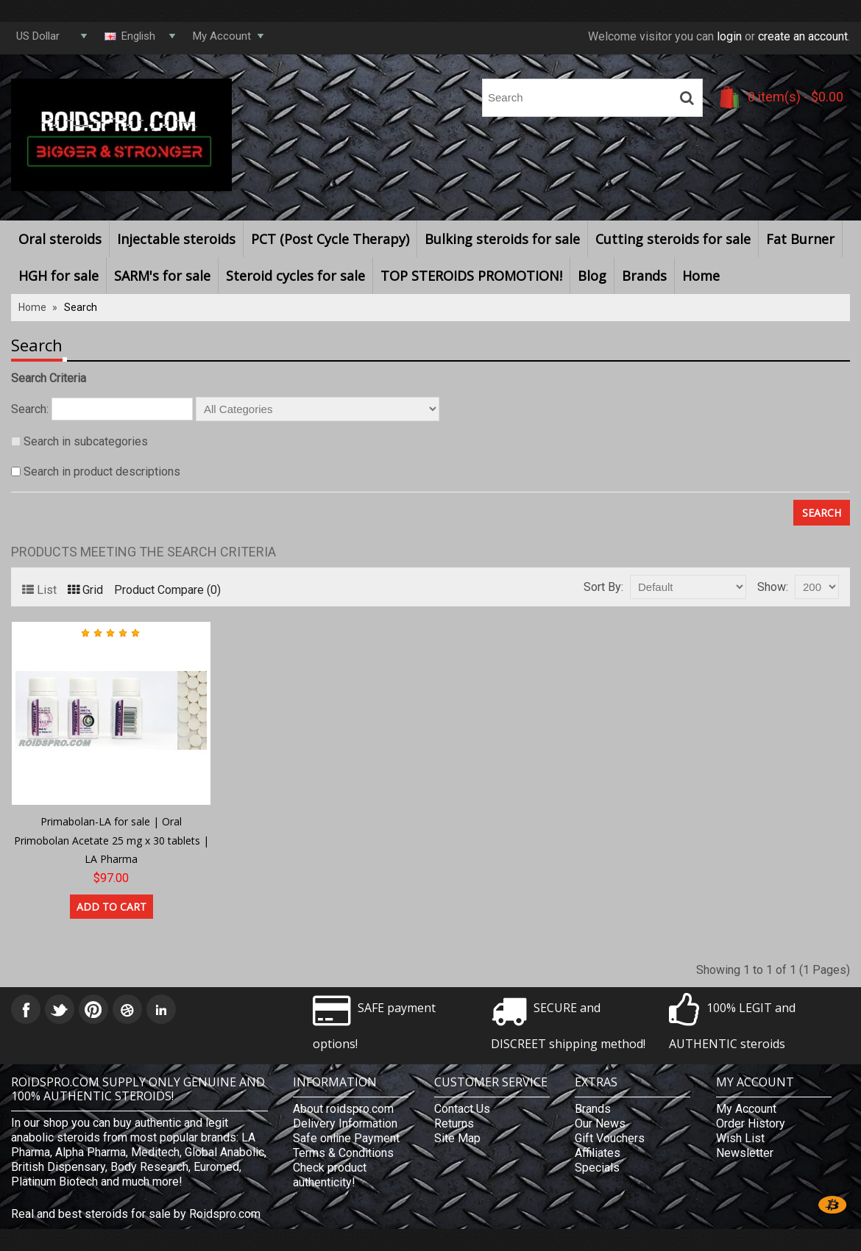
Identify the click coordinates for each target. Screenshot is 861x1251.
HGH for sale (58, 275)
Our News (600, 1123)
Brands (644, 275)
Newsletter (744, 1153)
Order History (750, 1123)
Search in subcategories (86, 441)
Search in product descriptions (102, 471)
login (729, 36)
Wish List (740, 1138)
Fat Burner (800, 239)
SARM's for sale (162, 275)
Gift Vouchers (610, 1138)
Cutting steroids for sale (673, 239)
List (39, 590)
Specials (597, 1168)
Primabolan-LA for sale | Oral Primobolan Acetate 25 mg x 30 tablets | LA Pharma (111, 840)
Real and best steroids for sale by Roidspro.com (136, 1214)
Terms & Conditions (343, 1153)
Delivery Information (345, 1123)
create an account (803, 36)
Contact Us (462, 1109)
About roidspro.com (343, 1109)
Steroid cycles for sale (295, 275)
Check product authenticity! (329, 1175)
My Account (746, 1109)
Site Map (457, 1138)
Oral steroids (60, 239)
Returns (454, 1123)
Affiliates (597, 1153)
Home (701, 275)
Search (80, 307)
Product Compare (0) (167, 590)
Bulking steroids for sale (502, 239)
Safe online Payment (346, 1138)
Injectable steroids (176, 239)
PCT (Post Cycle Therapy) (330, 239)
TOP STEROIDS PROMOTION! (471, 275)
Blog (592, 275)
